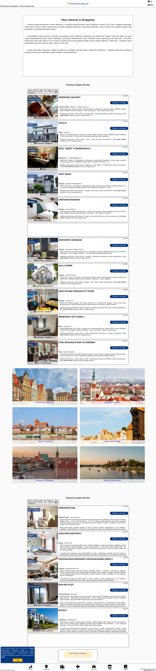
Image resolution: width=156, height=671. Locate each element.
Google (31, 648)
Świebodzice (32, 150)
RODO (3, 657)
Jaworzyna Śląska (34, 99)
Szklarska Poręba (34, 510)
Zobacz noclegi (119, 102)
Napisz (153, 670)
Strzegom (31, 176)
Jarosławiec (32, 612)
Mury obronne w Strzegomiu (77, 653)
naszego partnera (86, 115)
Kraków (30, 535)
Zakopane (31, 561)
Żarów (30, 125)
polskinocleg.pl (78, 3)
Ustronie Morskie (34, 587)
